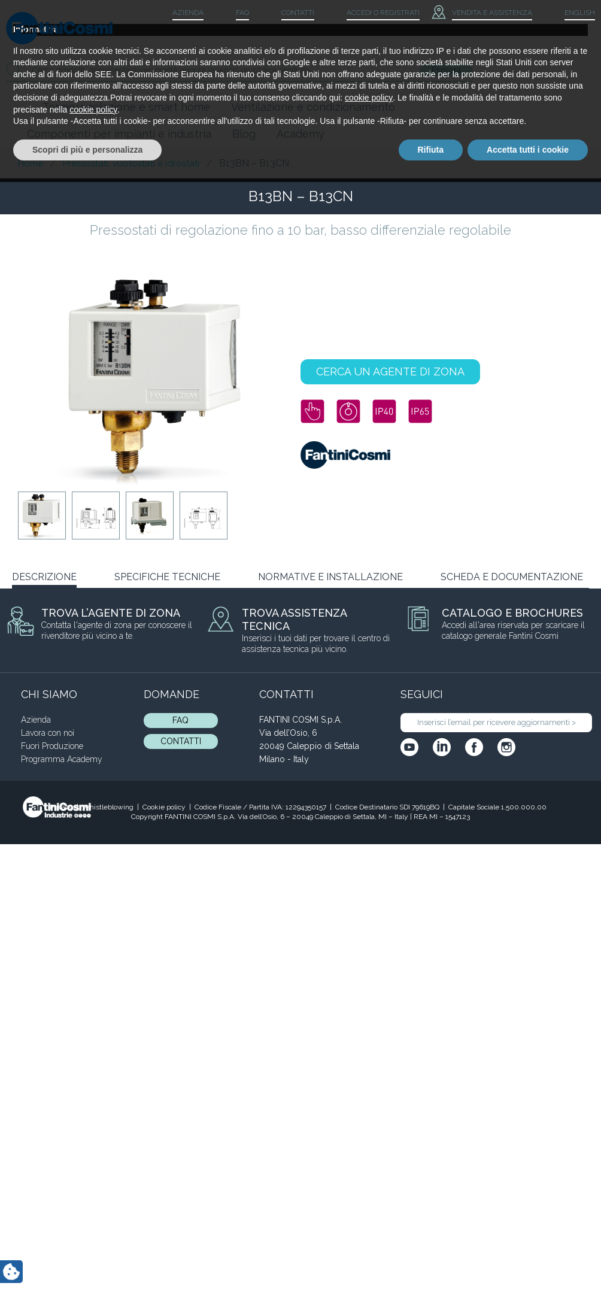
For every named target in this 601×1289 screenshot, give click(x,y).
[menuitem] (569, 13)
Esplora (446, 70)
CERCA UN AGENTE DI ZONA (390, 371)
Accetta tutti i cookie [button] (528, 1256)
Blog (244, 134)
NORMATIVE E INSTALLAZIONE (330, 577)
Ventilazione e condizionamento (313, 107)
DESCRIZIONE (44, 577)
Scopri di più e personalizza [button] (87, 1256)
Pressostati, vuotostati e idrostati (131, 163)
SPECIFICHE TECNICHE (167, 577)
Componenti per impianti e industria (119, 134)
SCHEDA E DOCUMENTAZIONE (512, 577)
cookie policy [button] (369, 1204)
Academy (300, 134)
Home (30, 163)
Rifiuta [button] (431, 1256)
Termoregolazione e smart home (126, 107)
